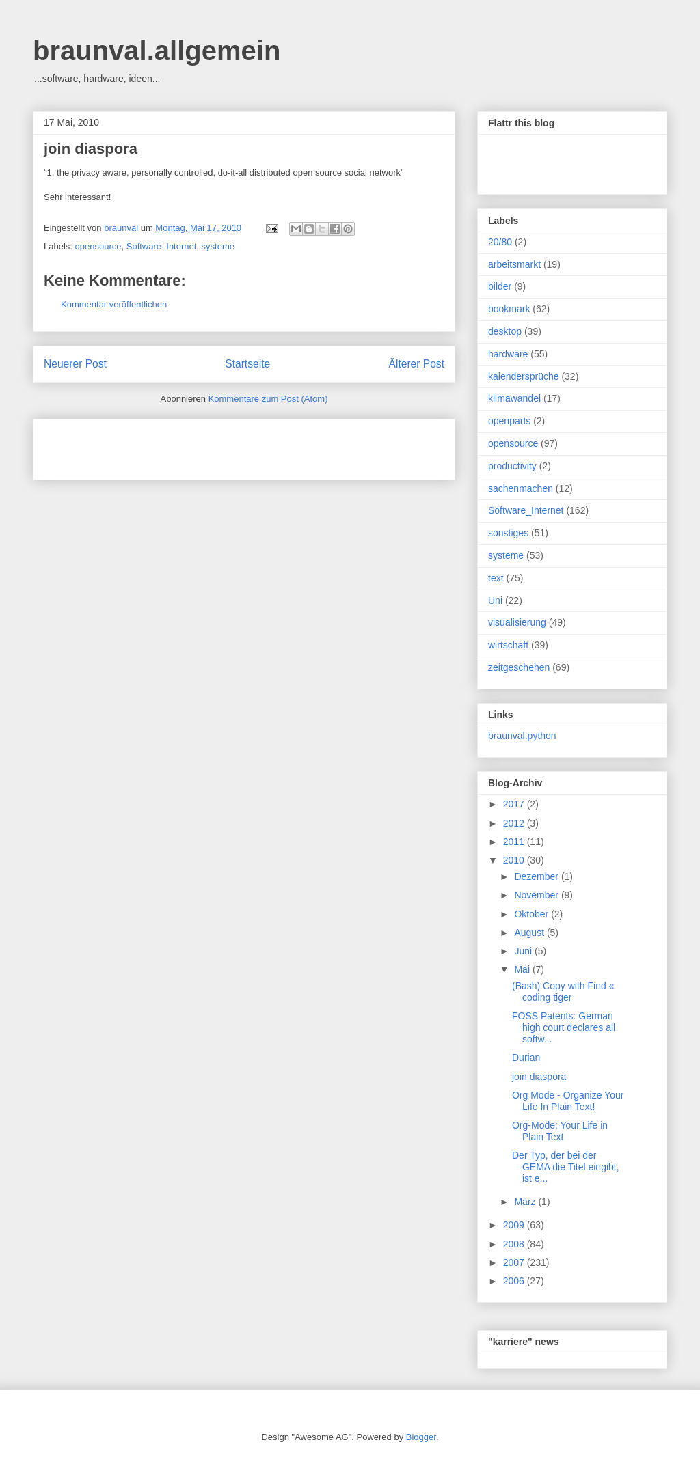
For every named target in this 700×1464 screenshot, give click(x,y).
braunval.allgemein (156, 51)
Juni (524, 950)
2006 (515, 1280)
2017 (515, 804)
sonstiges (508, 532)
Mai (523, 969)
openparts (509, 420)
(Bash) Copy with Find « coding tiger (563, 991)
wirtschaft (508, 644)
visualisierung (517, 622)
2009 (515, 1224)
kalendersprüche (523, 376)
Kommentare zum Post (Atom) (268, 398)
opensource (98, 246)
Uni (495, 600)
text (496, 577)
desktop (505, 331)
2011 (515, 841)
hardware (508, 353)
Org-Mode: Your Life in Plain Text (560, 1131)
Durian (526, 1057)
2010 (515, 860)
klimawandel (514, 398)
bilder (499, 286)
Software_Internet (161, 246)
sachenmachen (520, 488)
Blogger (421, 1437)
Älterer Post (416, 364)
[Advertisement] (204, 444)
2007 (515, 1262)
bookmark (509, 308)
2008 (515, 1244)
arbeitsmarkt (514, 264)
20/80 (500, 241)
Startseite (247, 364)
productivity (512, 465)
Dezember (537, 876)
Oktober (532, 914)
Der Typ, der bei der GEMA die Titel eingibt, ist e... (565, 1167)
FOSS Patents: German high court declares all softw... (563, 1027)
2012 (515, 823)
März (526, 1201)
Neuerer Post (75, 364)
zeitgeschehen (519, 667)
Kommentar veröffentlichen (114, 304)
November (537, 894)
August (530, 932)
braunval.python (522, 735)
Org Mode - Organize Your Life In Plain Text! (567, 1101)
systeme (218, 246)
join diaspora (90, 148)
